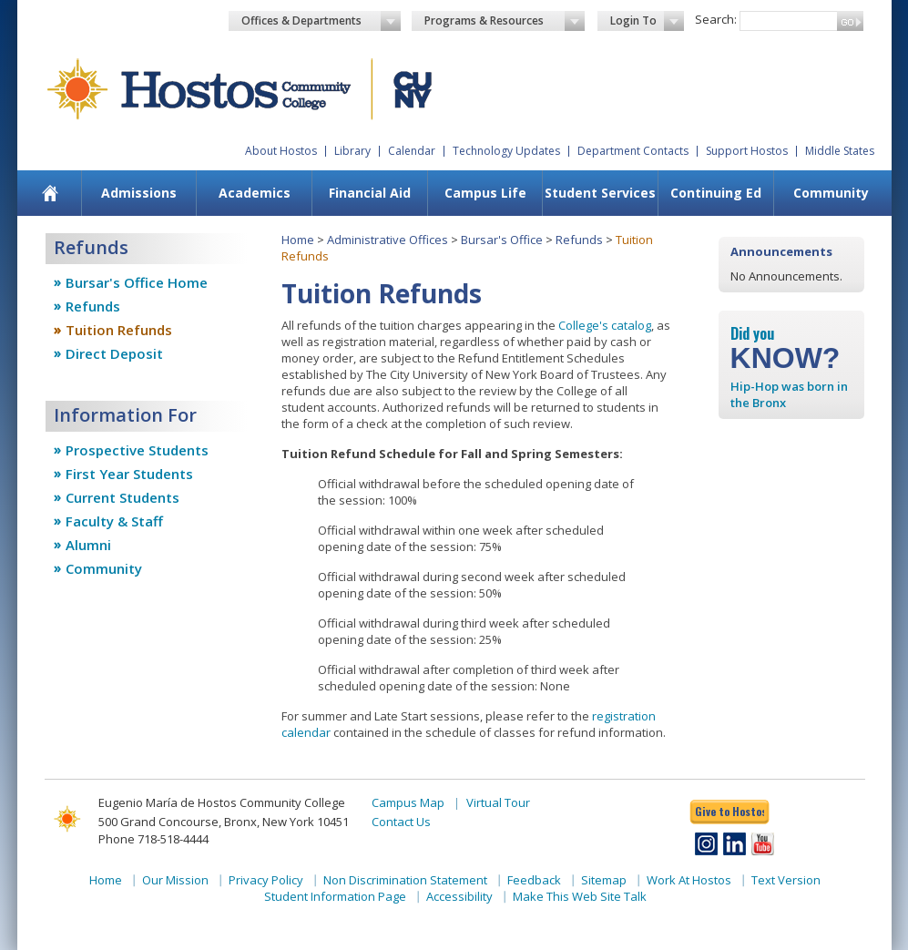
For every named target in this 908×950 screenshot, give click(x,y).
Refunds (93, 306)
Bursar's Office (502, 239)
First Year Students (129, 473)
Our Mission (175, 880)
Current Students (122, 497)
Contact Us (401, 821)
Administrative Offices (387, 239)
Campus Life (485, 192)
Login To (647, 21)
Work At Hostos (689, 880)
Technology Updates (506, 150)
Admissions (139, 192)
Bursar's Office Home (137, 282)
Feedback (534, 880)
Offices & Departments (321, 21)
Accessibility (459, 896)
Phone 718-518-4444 (153, 839)
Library (352, 150)
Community (831, 192)
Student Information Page (335, 896)
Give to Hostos (729, 811)
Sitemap (604, 880)
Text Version (786, 880)
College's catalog (604, 325)
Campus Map (408, 802)
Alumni (88, 544)
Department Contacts (633, 150)
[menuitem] (49, 193)
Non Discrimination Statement (405, 880)
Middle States (839, 150)
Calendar (411, 150)
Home (297, 239)
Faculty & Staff (114, 521)
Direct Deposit (114, 353)
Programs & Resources (504, 21)
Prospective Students (137, 450)
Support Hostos (747, 150)
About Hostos (281, 150)
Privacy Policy (266, 880)
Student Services (600, 192)
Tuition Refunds (119, 330)
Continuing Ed (715, 192)
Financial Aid (370, 192)
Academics (255, 192)
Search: (716, 19)
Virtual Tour (498, 802)
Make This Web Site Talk (580, 896)
